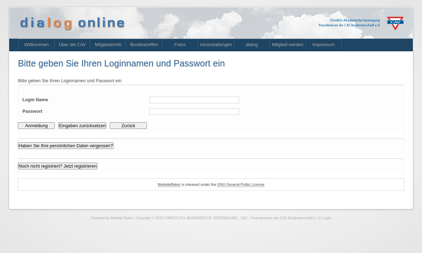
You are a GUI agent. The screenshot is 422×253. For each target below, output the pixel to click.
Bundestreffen (157, 48)
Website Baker (121, 234)
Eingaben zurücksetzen (90, 136)
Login (327, 234)
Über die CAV (79, 48)
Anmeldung (39, 136)
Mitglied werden (314, 48)
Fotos (197, 48)
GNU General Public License (244, 199)
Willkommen (39, 48)
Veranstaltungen (236, 48)
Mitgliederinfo (118, 48)
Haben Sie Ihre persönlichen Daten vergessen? (71, 158)
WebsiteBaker (165, 199)
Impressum (354, 48)
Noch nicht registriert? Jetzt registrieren (63, 179)
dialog (275, 48)
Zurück (140, 136)
